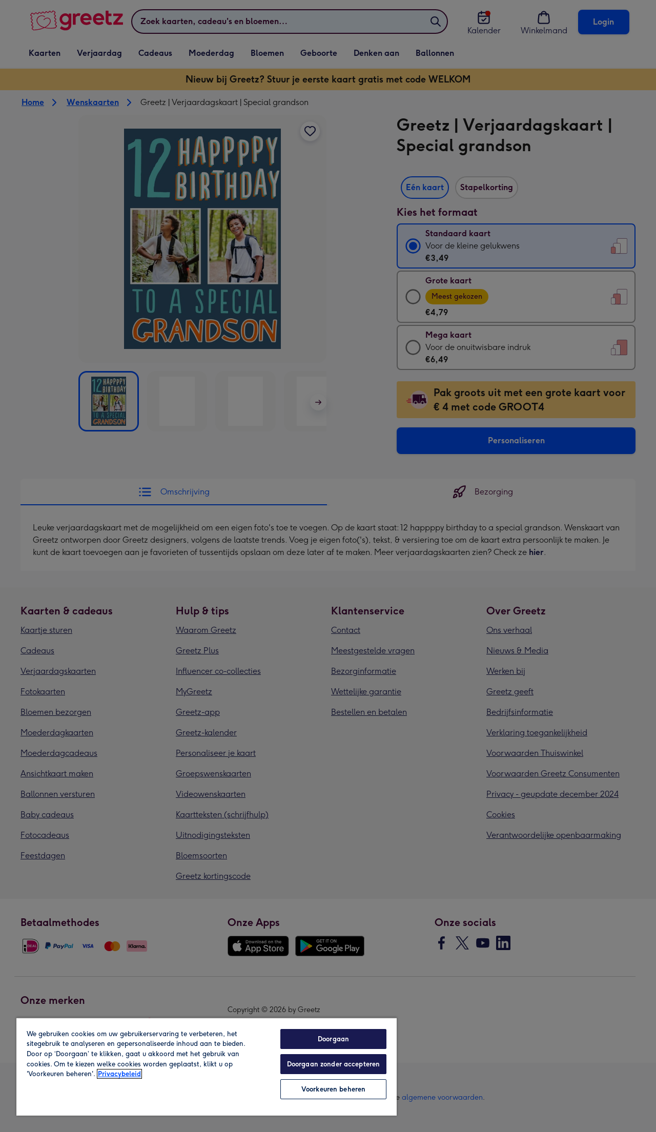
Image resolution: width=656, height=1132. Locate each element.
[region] (206, 1066)
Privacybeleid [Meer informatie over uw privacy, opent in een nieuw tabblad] (119, 1074)
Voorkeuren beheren (333, 1089)
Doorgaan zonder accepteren (333, 1064)
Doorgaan (333, 1039)
